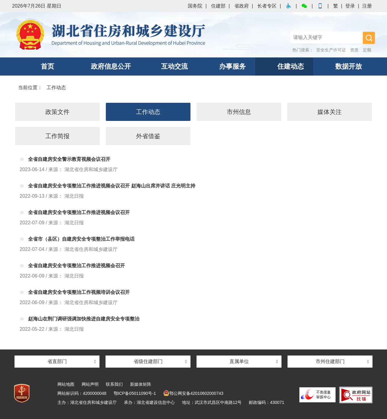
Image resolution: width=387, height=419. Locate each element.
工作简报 (57, 136)
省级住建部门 (148, 361)
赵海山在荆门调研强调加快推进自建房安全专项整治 (83, 318)
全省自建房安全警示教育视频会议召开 (68, 159)
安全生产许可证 (331, 49)
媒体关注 (329, 112)
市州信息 (239, 112)
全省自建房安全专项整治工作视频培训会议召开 (78, 292)
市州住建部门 (330, 361)
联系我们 (114, 384)
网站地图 (65, 384)
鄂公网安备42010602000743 (193, 393)
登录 (350, 5)
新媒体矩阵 (140, 384)
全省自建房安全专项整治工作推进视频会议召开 (78, 212)
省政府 (241, 5)
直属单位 (239, 361)
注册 (367, 5)
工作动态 (56, 87)
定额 (367, 49)
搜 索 (368, 37)
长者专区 (267, 5)
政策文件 (57, 112)
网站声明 (90, 384)
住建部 (218, 5)
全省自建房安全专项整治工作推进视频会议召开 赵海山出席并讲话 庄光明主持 (111, 185)
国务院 (195, 5)
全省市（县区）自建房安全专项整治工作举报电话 (81, 239)
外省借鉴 (148, 136)
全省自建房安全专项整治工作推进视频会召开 (76, 265)
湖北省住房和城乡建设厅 (112, 34)
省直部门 (57, 361)
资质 (354, 49)
